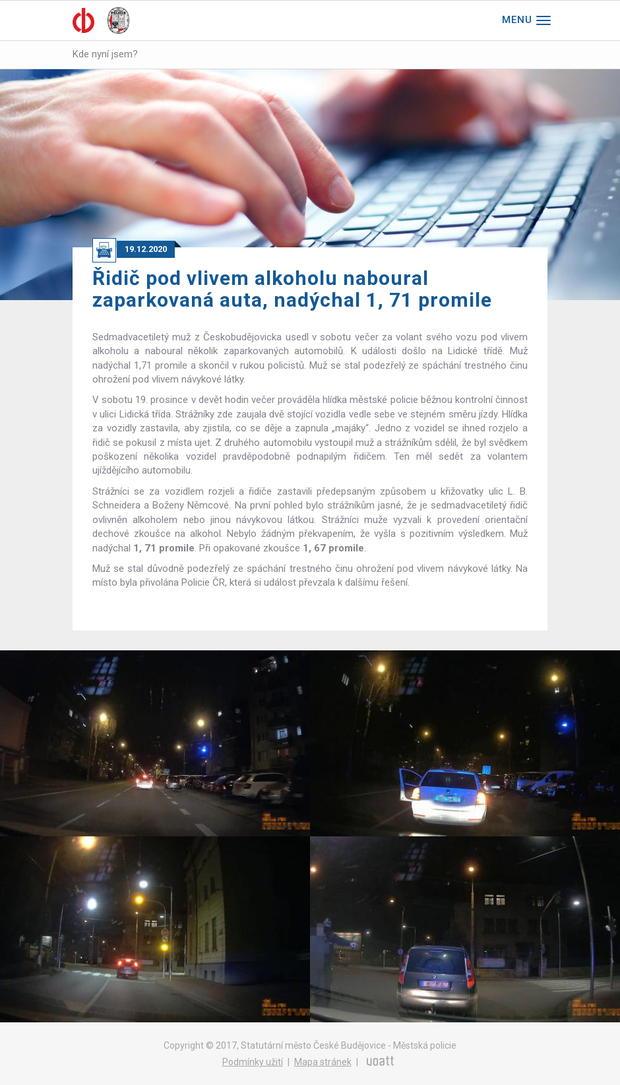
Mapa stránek (323, 1062)
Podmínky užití (252, 1062)
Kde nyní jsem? (105, 54)
